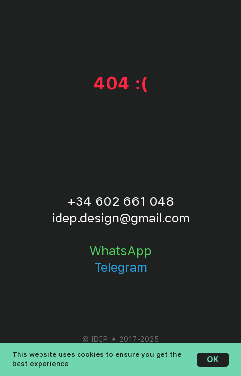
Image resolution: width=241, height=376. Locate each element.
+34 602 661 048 (120, 201)
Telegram (120, 267)
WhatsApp (120, 250)
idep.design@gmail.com (121, 217)
